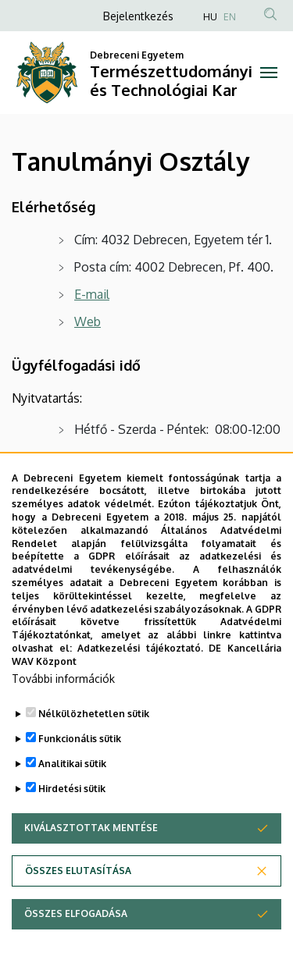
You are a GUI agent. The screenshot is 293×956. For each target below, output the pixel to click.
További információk (63, 718)
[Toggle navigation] (269, 72)
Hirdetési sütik (71, 828)
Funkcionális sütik (79, 778)
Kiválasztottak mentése (91, 867)
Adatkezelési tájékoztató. (140, 689)
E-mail (91, 294)
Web (87, 321)
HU (210, 17)
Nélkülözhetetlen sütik (93, 753)
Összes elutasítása (78, 910)
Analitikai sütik (72, 803)
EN (229, 17)
